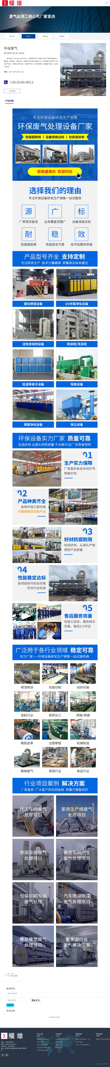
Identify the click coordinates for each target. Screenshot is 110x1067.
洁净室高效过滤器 (42, 1045)
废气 (11, 72)
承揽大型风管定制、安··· (83, 1039)
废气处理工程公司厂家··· (63, 1039)
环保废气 (28, 36)
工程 (22, 72)
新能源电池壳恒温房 (43, 1039)
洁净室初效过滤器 (42, 1050)
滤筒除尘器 (59, 1045)
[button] (62, 69)
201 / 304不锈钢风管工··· (83, 1045)
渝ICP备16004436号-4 (102, 1064)
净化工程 (11, 36)
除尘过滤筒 (59, 1047)
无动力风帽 (79, 1042)
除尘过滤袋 (14, 976)
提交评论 (10, 1005)
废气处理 (16, 72)
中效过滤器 (40, 1042)
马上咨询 (12, 91)
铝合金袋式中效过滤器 (44, 1047)
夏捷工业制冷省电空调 (103, 1039)
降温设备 (62, 36)
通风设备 (45, 36)
